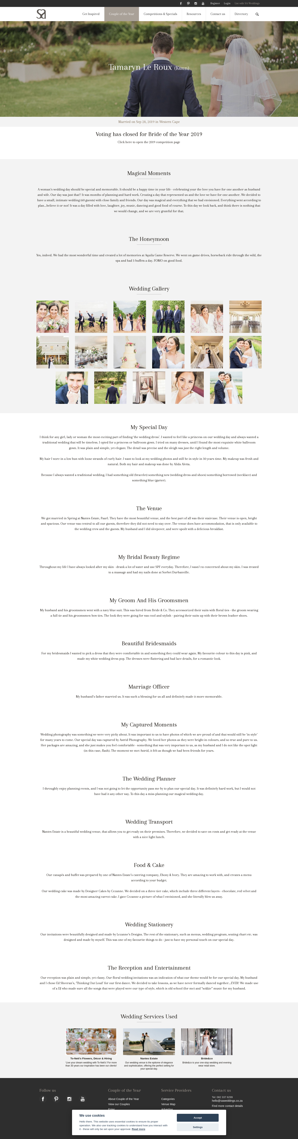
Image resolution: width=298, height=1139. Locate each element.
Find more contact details (227, 1105)
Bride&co (207, 1058)
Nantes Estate (149, 1058)
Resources (194, 14)
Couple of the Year (121, 14)
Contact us (218, 14)
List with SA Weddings (247, 3)
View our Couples (119, 1104)
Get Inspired (91, 14)
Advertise (167, 1109)
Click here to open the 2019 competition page (149, 142)
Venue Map (168, 1104)
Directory (241, 14)
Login (227, 3)
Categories (168, 1098)
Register (215, 3)
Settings (197, 1127)
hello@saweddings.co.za (227, 1100)
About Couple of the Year (123, 1098)
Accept (198, 1117)
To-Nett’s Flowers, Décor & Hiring (91, 1058)
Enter (111, 1109)
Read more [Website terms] (138, 1129)
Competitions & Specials (160, 14)
